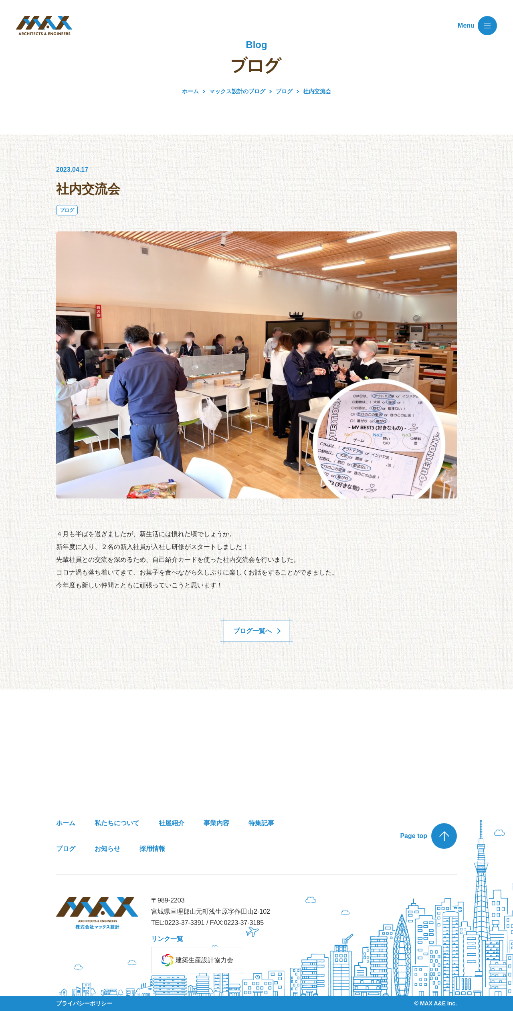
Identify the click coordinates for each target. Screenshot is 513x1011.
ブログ (67, 210)
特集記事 (261, 823)
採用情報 (152, 848)
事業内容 (216, 823)
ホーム (190, 91)
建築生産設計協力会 (197, 960)
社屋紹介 (171, 823)
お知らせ (107, 848)
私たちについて (117, 823)
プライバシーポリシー (84, 1003)
